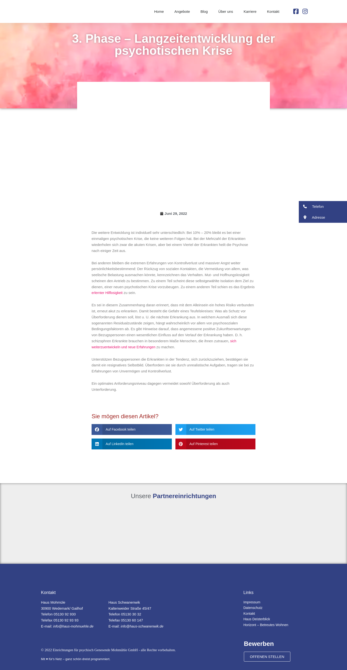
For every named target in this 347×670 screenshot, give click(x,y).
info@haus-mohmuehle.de (74, 626)
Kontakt (273, 11)
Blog (204, 11)
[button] (132, 429)
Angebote (182, 11)
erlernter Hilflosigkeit (108, 293)
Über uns (225, 11)
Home (159, 11)
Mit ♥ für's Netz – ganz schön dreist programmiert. (75, 659)
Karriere (250, 11)
